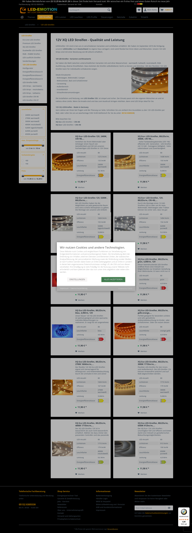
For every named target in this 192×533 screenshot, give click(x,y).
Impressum (64, 288)
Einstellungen (77, 279)
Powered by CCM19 (125, 288)
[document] (96, 261)
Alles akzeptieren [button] (113, 279)
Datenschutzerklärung (79, 288)
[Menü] (188, 508)
